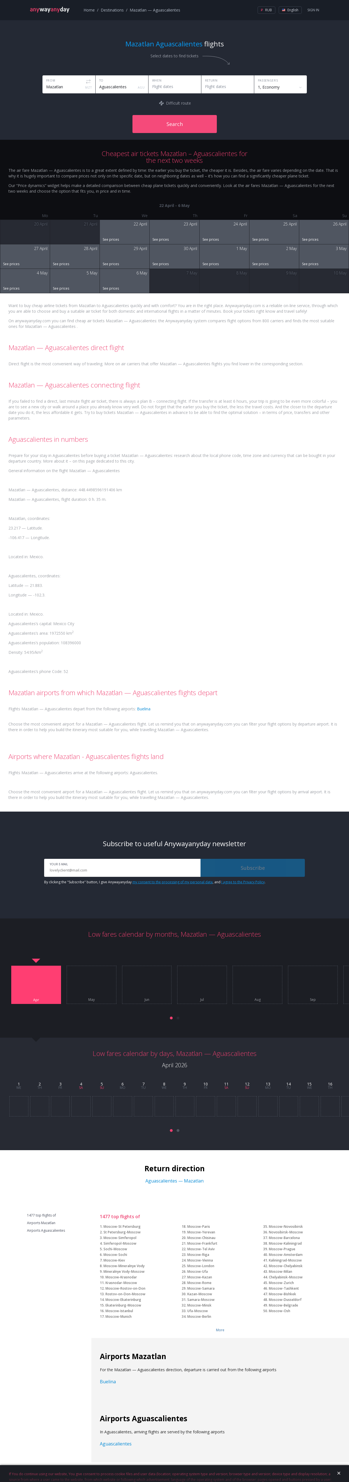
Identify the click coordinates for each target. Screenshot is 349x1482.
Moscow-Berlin (199, 1316)
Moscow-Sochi (115, 1254)
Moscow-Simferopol (119, 1237)
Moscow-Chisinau (201, 1237)
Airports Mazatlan (41, 1223)
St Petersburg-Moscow (122, 1232)
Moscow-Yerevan (201, 1232)
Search (174, 124)
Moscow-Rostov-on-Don (125, 1288)
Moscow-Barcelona (284, 1237)
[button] (171, 1018)
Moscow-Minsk (199, 1305)
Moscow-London (200, 1265)
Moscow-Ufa (197, 1271)
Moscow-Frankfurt (202, 1243)
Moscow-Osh (279, 1310)
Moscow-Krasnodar (121, 1277)
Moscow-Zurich (281, 1282)
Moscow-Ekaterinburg (123, 1299)
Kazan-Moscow (199, 1294)
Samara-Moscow (201, 1299)
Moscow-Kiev (114, 1260)
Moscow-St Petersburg (122, 1226)
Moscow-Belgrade (283, 1305)
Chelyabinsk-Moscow (286, 1277)
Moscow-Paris (198, 1226)
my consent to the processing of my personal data (172, 882)
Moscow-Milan (280, 1271)
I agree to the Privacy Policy (243, 882)
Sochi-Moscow (115, 1249)
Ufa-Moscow (197, 1310)
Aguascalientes (116, 1444)
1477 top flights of (41, 1215)
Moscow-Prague (282, 1249)
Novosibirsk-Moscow (286, 1232)
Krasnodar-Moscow (121, 1282)
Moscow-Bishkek (282, 1294)
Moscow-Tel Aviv (201, 1249)
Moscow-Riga (198, 1254)
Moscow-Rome (199, 1282)
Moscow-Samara (201, 1288)
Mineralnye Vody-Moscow (124, 1271)
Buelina (143, 708)
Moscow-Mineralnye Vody (124, 1265)
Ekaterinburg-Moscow (123, 1305)
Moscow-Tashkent (284, 1288)
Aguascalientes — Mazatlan (174, 1181)
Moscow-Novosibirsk (286, 1226)
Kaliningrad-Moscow (285, 1260)
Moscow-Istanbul (119, 1310)
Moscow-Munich (118, 1316)
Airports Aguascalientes (46, 1231)
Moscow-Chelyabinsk (286, 1265)
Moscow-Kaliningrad (285, 1243)
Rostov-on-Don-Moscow (125, 1294)
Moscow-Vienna (200, 1260)
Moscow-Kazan (199, 1277)
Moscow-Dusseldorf (285, 1299)
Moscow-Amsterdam (286, 1254)
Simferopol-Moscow (119, 1243)
